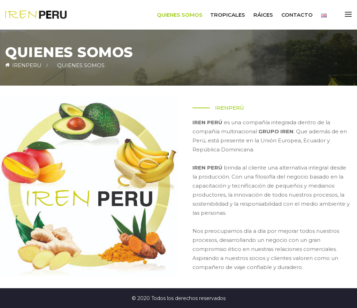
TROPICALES (227, 14)
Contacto (297, 14)
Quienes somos (180, 14)
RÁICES (263, 14)
